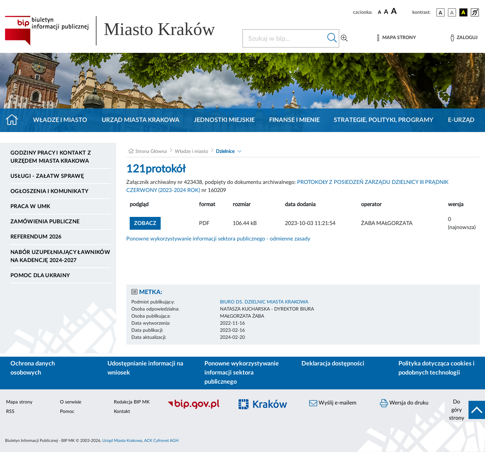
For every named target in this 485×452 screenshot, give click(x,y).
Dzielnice (225, 151)
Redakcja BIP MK (132, 402)
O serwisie (70, 402)
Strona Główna (151, 151)
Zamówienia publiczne (44, 221)
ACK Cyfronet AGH (161, 441)
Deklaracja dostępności (332, 364)
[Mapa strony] (396, 37)
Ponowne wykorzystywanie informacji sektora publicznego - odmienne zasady (218, 238)
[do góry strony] (465, 410)
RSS (10, 411)
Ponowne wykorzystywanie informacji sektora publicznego (241, 373)
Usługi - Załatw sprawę (47, 176)
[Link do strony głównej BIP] (119, 30)
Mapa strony (19, 402)
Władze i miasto (60, 120)
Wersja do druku (404, 403)
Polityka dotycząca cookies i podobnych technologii (436, 368)
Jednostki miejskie (224, 120)
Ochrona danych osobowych (32, 368)
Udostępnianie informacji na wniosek (145, 368)
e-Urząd (461, 120)
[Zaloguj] (464, 37)
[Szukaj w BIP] (284, 38)
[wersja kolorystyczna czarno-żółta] (463, 12)
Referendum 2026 (36, 236)
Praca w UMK (30, 206)
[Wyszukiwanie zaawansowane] (344, 38)
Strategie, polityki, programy (383, 120)
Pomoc (67, 411)
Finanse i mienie (294, 120)
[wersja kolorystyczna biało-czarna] (452, 12)
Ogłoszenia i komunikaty (49, 191)
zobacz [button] (147, 222)
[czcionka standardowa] (379, 12)
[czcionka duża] (400, 11)
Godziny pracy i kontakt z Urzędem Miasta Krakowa (50, 157)
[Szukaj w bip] (332, 38)
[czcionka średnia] (386, 12)
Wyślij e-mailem (332, 403)
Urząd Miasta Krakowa (141, 120)
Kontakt (122, 411)
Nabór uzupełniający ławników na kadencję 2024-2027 (60, 256)
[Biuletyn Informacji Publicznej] (197, 408)
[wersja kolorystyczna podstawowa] (440, 12)
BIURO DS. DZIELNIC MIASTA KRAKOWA (264, 302)
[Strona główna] (14, 120)
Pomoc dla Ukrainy (40, 275)
